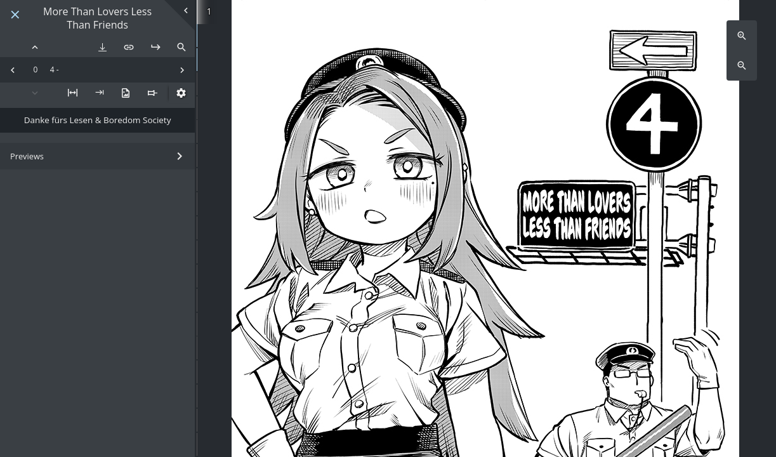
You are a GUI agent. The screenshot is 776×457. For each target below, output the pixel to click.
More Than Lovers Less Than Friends (97, 18)
